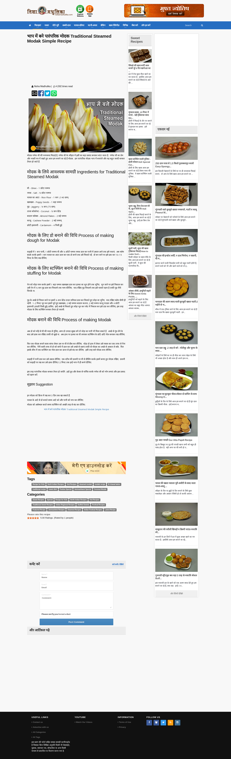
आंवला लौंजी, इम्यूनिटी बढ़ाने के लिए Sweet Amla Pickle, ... (139, 294)
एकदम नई (163, 129)
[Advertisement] (76, 64)
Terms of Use (125, 722)
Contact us (38, 722)
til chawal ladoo (114, 484)
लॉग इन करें (145, 25)
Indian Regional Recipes (65, 505)
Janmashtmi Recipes (56, 510)
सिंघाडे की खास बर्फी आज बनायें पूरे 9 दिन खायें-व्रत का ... (139, 68)
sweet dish (52, 489)
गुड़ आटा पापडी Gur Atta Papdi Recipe (173, 440)
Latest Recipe (110, 510)
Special (50, 500)
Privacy (122, 727)
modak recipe (100, 484)
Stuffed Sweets (83, 505)
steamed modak (85, 484)
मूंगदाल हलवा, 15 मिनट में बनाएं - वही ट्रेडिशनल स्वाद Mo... (138, 115)
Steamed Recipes (74, 510)
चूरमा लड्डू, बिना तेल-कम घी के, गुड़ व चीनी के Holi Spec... (139, 209)
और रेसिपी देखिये (140, 316)
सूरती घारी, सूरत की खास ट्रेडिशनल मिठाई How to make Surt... (138, 251)
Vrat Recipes (71, 484)
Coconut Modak (100, 489)
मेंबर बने (135, 25)
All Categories (39, 732)
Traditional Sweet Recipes (43, 505)
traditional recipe (39, 489)
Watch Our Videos (84, 722)
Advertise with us (41, 727)
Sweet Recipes (38, 500)
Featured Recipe (39, 510)
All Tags (36, 737)
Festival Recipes (98, 505)
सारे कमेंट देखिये (118, 564)
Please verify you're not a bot (56, 614)
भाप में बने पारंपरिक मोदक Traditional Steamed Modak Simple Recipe (76, 409)
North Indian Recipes (55, 484)
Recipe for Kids (39, 484)
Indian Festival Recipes (93, 510)
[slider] (33, 518)
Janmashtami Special (82, 489)
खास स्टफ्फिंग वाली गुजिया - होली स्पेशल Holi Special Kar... (139, 162)
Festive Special (66, 489)
